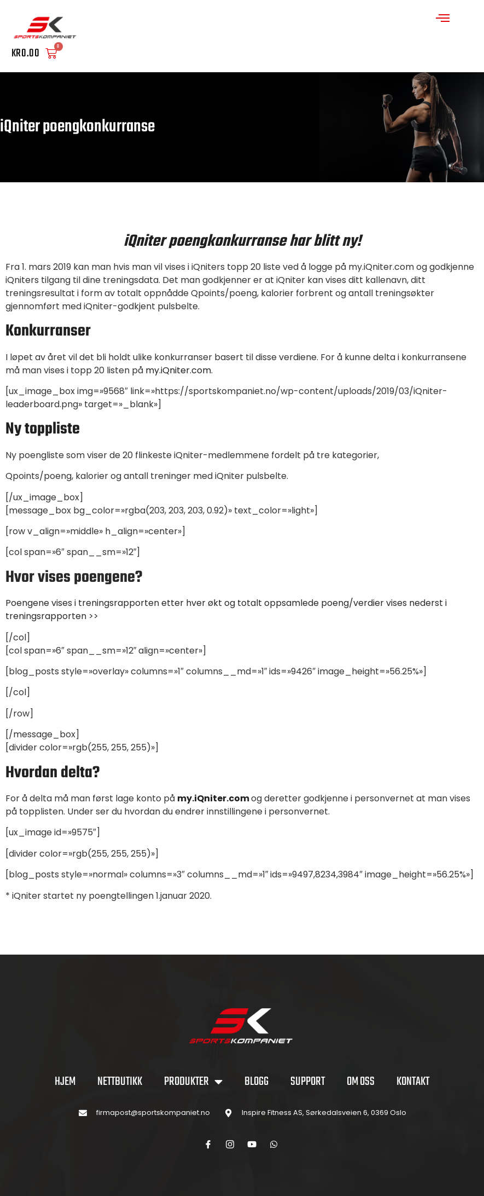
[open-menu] (443, 19)
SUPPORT (307, 1081)
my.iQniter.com (178, 370)
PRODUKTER (193, 1082)
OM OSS (361, 1081)
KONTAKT (412, 1081)
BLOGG (256, 1081)
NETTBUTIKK (119, 1081)
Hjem (65, 1081)
